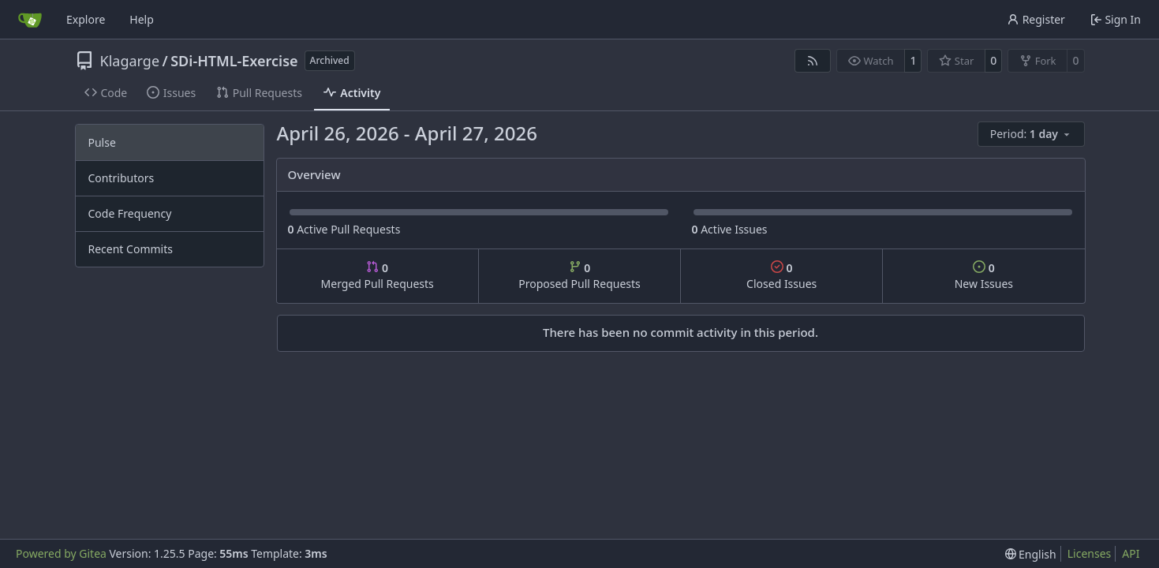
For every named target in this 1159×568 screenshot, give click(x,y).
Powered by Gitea (61, 553)
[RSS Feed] (812, 61)
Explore (85, 19)
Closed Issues (781, 275)
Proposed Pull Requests (579, 275)
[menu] (1031, 134)
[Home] (30, 20)
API (1130, 553)
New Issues (984, 275)
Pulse (102, 142)
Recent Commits (130, 248)
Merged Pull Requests (377, 275)
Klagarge (130, 61)
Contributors (121, 177)
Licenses (1089, 553)
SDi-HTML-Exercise (233, 61)
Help (141, 19)
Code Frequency (130, 213)
